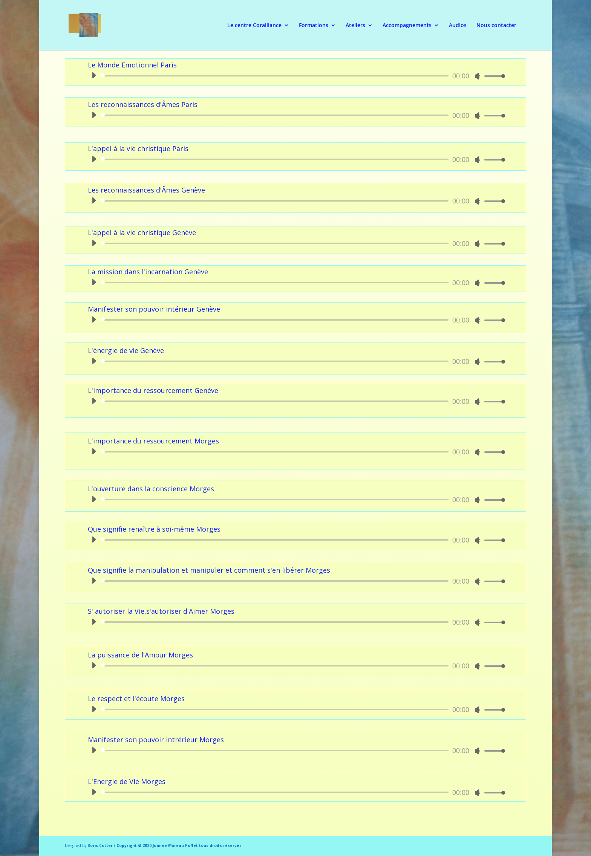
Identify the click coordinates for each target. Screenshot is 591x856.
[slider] (276, 75)
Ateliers (355, 26)
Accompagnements (407, 26)
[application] (295, 75)
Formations (313, 26)
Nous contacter (496, 26)
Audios (458, 26)
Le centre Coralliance (254, 26)
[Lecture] (94, 75)
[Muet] (477, 76)
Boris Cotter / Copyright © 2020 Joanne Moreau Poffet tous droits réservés (164, 845)
